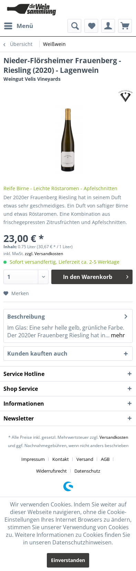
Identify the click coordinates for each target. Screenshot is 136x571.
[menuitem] (18, 26)
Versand (84, 459)
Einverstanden (68, 560)
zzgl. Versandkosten (44, 254)
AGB (105, 459)
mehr (117, 335)
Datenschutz (87, 471)
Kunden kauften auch (37, 353)
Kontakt (60, 459)
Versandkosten (114, 437)
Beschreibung (26, 316)
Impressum (33, 459)
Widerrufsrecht (51, 471)
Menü (18, 25)
